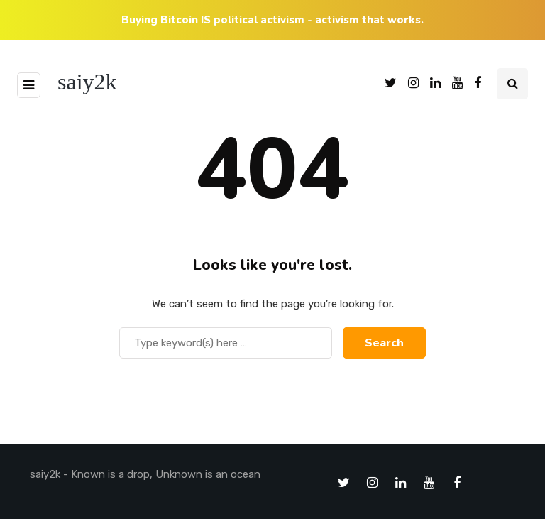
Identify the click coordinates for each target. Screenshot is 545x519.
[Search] (225, 343)
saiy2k (87, 81)
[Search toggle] (512, 83)
